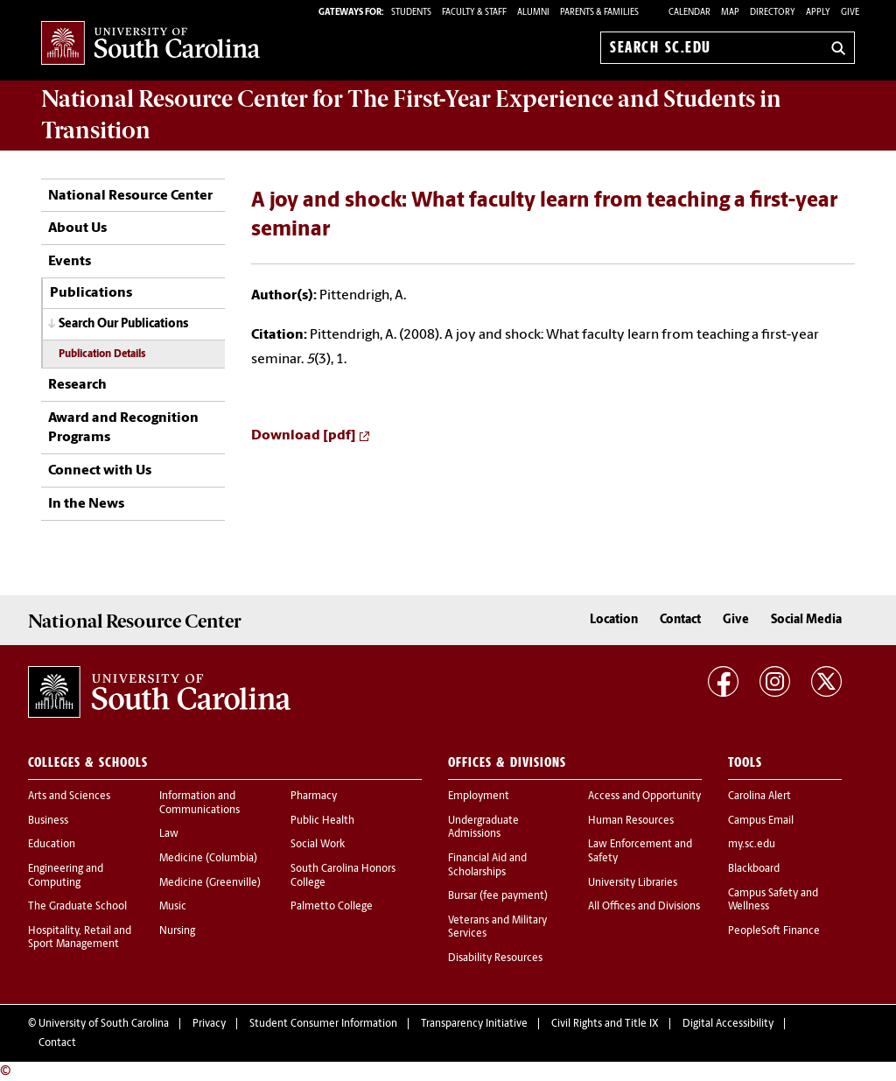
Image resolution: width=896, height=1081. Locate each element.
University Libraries (632, 883)
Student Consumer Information (323, 1024)
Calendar (689, 13)
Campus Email (761, 821)
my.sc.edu (751, 844)
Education (51, 844)
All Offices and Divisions (644, 907)
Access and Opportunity (644, 796)
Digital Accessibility (728, 1024)
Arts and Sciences (69, 796)
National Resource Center (130, 196)
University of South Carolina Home (150, 44)
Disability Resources (495, 958)
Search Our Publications (123, 324)
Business (48, 821)
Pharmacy (313, 796)
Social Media (806, 620)
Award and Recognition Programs (123, 428)
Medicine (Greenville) (210, 883)
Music (172, 907)
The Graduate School (77, 907)
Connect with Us (99, 471)
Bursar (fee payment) (498, 896)
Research (77, 385)
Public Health (322, 821)
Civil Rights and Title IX (605, 1024)
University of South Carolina (103, 1024)
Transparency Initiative (474, 1024)
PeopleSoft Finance (774, 931)
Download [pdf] (303, 436)
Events (69, 262)
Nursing (177, 931)
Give (850, 13)
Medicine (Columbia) (208, 858)
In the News (86, 504)
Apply (818, 13)
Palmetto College (331, 907)
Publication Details (102, 354)
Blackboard (754, 869)
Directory (772, 13)
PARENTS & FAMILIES (599, 13)
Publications (91, 293)
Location (614, 620)
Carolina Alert (759, 796)
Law (168, 834)
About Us (77, 228)
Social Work (317, 844)
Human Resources (631, 821)
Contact (680, 620)
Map (730, 13)
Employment (478, 796)
